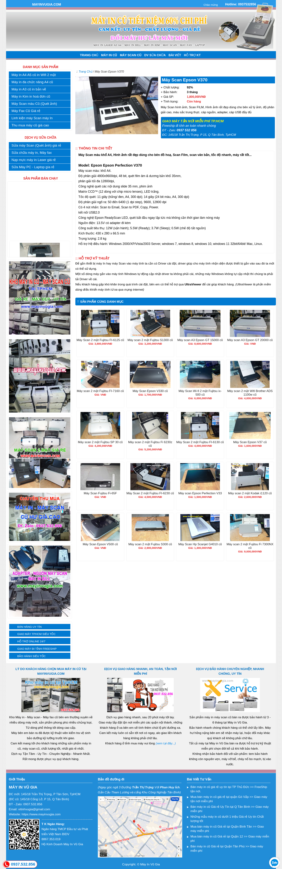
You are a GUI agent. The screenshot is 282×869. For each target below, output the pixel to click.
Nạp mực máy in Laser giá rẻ (34, 160)
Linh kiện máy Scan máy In (32, 118)
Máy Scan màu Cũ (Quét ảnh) (34, 104)
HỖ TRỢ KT (192, 55)
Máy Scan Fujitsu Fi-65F (100, 493)
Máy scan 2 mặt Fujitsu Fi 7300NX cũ (250, 546)
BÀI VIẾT (175, 55)
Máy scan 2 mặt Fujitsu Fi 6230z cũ (150, 443)
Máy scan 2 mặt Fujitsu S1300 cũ (150, 340)
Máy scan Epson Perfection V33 (200, 493)
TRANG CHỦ (89, 55)
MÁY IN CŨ (109, 55)
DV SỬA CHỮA (155, 55)
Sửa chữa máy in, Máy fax (32, 152)
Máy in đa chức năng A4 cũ (32, 82)
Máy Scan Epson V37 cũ (250, 442)
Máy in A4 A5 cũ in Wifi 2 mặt (34, 75)
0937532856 (247, 4)
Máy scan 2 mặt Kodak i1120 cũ (250, 493)
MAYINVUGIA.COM (46, 4)
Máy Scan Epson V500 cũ (100, 544)
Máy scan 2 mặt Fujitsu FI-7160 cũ (100, 391)
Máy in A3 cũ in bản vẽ (29, 89)
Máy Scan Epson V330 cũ (150, 391)
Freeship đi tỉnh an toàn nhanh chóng (189, 125)
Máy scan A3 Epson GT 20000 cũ (250, 340)
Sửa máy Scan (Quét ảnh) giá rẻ (36, 145)
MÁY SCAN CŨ (131, 55)
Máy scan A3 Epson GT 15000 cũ (200, 340)
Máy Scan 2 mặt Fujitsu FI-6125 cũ (100, 340)
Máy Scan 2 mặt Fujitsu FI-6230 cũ (150, 493)
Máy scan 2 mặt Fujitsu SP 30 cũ (100, 442)
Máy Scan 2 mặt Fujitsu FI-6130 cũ (200, 442)
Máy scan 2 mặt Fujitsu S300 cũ (150, 544)
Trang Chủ (85, 71)
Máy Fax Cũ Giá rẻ (26, 111)
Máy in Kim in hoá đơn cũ (31, 96)
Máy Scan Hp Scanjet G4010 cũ (200, 544)
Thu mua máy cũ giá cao (30, 125)
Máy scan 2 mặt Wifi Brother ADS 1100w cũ (250, 392)
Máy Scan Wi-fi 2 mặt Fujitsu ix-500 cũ (200, 392)
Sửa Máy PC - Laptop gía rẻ (33, 167)
